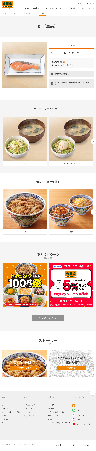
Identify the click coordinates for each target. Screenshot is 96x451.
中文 (73, 445)
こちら (63, 62)
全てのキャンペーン (50, 317)
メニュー (28, 8)
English (58, 445)
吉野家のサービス (30, 408)
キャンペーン (90, 8)
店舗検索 (36, 8)
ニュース (27, 412)
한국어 (87, 445)
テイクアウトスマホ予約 (49, 8)
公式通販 (72, 8)
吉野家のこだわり (30, 405)
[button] (93, 141)
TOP (3, 13)
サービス (81, 8)
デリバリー (63, 8)
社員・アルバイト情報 (85, 3)
